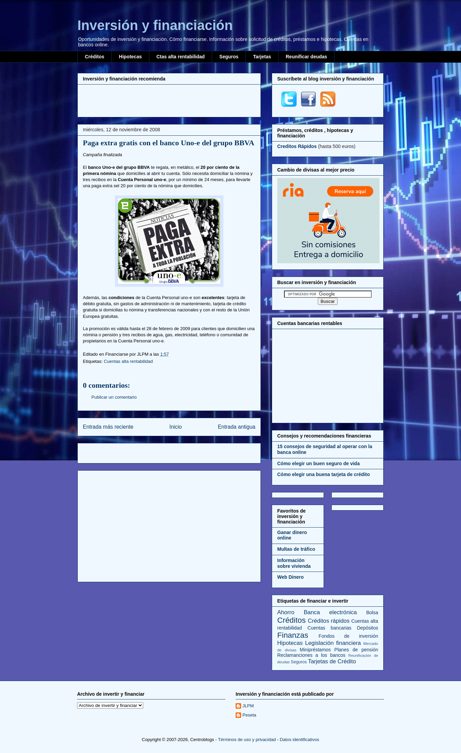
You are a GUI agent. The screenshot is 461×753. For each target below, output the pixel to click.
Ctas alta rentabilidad (181, 56)
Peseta (249, 715)
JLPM (248, 705)
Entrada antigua (236, 427)
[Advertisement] (169, 100)
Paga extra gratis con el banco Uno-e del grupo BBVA (168, 142)
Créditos (94, 56)
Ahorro (285, 612)
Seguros (228, 56)
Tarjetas (262, 56)
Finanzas (292, 635)
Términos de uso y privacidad (247, 739)
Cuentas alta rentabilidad (128, 361)
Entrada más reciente (108, 427)
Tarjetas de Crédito (332, 661)
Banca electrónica (330, 612)
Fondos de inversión (348, 636)
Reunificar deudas (306, 56)
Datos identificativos (299, 739)
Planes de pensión (356, 649)
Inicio (175, 427)
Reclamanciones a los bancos (311, 655)
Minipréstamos (315, 649)
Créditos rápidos (329, 621)
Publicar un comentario (114, 397)
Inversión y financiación (155, 25)
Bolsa (372, 612)
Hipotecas (130, 56)
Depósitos (367, 628)
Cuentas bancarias (330, 628)
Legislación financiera (333, 643)
